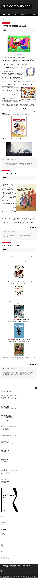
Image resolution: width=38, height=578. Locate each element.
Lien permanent (6, 159)
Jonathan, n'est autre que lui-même (13, 79)
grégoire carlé (9, 372)
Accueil (3, 14)
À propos (8, 14)
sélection (4, 371)
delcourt (29, 234)
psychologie (24, 235)
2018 (6, 162)
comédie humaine (13, 235)
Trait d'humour (7, 407)
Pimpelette (3, 425)
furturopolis (17, 372)
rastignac (20, 235)
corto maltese (20, 164)
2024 (7, 163)
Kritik (30, 14)
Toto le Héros (3, 411)
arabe (12, 162)
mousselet (11, 163)
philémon (15, 374)
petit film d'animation (14, 138)
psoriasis (28, 164)
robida (14, 163)
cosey (25, 162)
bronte (9, 234)
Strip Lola (14, 14)
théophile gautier (5, 236)
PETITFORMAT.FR (3, 534)
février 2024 (3, 550)
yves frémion (5, 163)
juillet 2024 (2, 544)
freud (27, 235)
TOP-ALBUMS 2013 (11, 245)
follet (26, 371)
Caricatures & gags (23, 14)
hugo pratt (30, 162)
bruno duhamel (8, 235)
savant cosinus (27, 163)
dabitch (21, 372)
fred (17, 374)
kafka (17, 234)
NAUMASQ (2, 516)
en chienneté (24, 373)
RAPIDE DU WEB (3, 532)
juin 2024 (2, 545)
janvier (4, 162)
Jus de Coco (7, 429)
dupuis (27, 372)
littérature (23, 234)
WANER (2, 524)
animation (13, 164)
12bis (12, 374)
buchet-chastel (5, 373)
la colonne (13, 372)
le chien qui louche (15, 371)
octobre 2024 (3, 540)
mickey (17, 164)
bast (26, 373)
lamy (32, 234)
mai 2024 (2, 546)
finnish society (29, 374)
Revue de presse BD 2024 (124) (6, 469)
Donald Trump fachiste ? (5, 473)
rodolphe (28, 371)
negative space (31, 163)
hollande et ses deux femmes (7, 374)
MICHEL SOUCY (3, 522)
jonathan (27, 162)
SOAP (2, 523)
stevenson (22, 162)
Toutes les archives (5, 551)
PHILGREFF (2, 519)
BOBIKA (2, 525)
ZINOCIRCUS (3, 518)
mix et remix (19, 371)
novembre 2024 (3, 539)
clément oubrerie (15, 373)
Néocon (2, 460)
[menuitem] (4, 15)
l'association (30, 372)
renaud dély (31, 373)
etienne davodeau (9, 371)
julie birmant (20, 373)
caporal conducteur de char (5, 398)
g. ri (9, 163)
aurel (28, 373)
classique (26, 234)
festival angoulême (18, 162)
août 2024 (2, 543)
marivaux (14, 234)
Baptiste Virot (19, 54)
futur (14, 162)
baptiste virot (24, 164)
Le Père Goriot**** (11, 173)
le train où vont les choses (22, 374)
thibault (4, 235)
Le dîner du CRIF (4, 455)
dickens (7, 234)
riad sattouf (9, 162)
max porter (9, 164)
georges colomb (21, 163)
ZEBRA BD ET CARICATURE (16, 6)
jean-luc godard (30, 235)
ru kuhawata (5, 164)
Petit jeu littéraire (7, 420)
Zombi (2, 407)
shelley (4, 234)
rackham (8, 375)
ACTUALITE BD (15, 159)
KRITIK (14, 231)
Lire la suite (33, 227)
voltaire (11, 234)
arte (11, 164)
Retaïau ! (2, 464)
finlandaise (5, 375)
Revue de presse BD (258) (14, 26)
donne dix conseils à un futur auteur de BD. (12, 63)
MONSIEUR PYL (3, 521)
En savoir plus (5, 577)
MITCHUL (2, 533)
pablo (9, 373)
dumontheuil (24, 372)
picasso (11, 373)
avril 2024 (2, 547)
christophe (17, 163)
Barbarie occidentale (15, 398)
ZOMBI (2, 517)
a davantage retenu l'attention (11, 98)
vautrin (17, 235)
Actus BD (35, 14)
